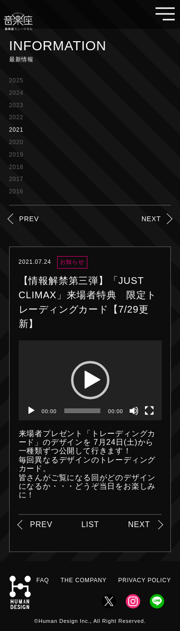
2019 (16, 154)
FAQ (42, 580)
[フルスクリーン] (149, 411)
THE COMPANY (83, 580)
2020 (16, 142)
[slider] (82, 410)
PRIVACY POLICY (144, 580)
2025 (16, 80)
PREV (29, 219)
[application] (90, 380)
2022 (16, 117)
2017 (16, 179)
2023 (16, 105)
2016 (16, 191)
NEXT (151, 219)
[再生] (31, 411)
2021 (16, 129)
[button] (90, 380)
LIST (90, 524)
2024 (16, 93)
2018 (16, 167)
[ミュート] (134, 411)
